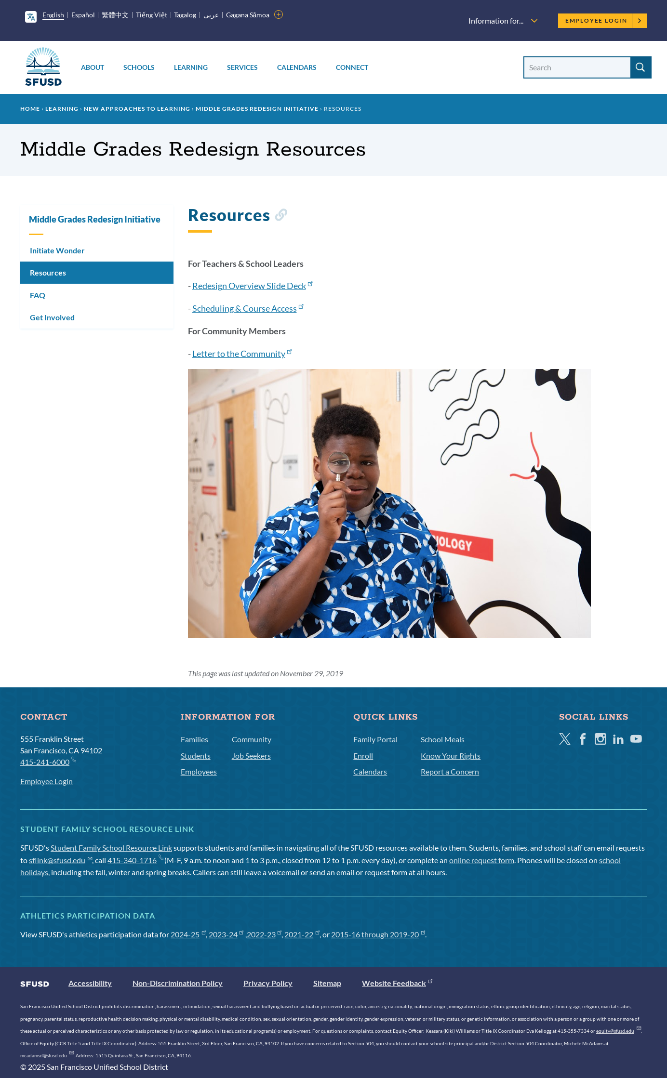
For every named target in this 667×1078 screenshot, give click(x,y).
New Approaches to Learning (137, 108)
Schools (139, 67)
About (92, 67)
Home (30, 108)
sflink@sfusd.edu (60, 860)
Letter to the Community (242, 353)
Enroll (363, 755)
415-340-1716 (135, 860)
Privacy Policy (268, 982)
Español (83, 15)
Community (251, 739)
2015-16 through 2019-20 (378, 934)
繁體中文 (115, 15)
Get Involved (52, 317)
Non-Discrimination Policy (178, 982)
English (53, 15)
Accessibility (90, 982)
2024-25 (188, 934)
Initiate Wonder (57, 250)
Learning (191, 67)
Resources (48, 272)
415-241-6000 (48, 761)
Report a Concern (450, 771)
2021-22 (302, 934)
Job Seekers (251, 755)
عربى (211, 15)
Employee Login (603, 20)
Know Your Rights (450, 755)
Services (242, 67)
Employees (199, 771)
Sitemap (327, 982)
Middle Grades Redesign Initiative (257, 108)
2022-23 (264, 934)
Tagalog (185, 15)
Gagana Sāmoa (248, 15)
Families (194, 739)
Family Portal (375, 739)
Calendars (297, 67)
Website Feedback (397, 982)
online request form (481, 860)
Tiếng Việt (151, 15)
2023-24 (226, 934)
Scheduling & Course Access (248, 308)
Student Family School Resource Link (111, 847)
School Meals (443, 739)
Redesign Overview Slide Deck (252, 285)
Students (196, 755)
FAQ (37, 295)
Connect (352, 67)
